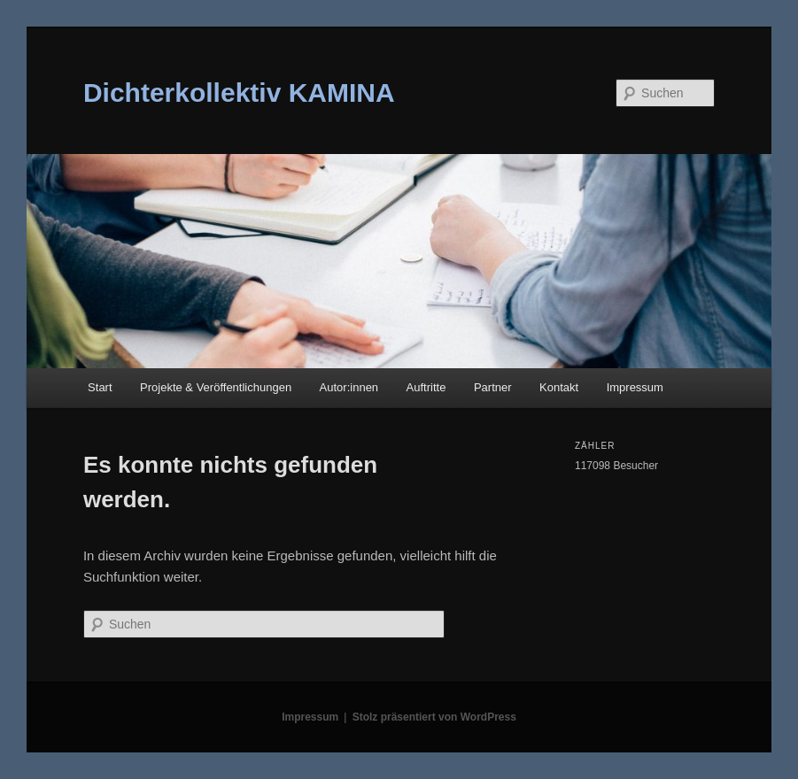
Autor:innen (349, 387)
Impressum (635, 387)
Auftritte (426, 387)
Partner (493, 387)
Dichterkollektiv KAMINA (239, 92)
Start (100, 387)
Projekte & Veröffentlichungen (215, 387)
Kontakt (558, 387)
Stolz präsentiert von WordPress (434, 717)
